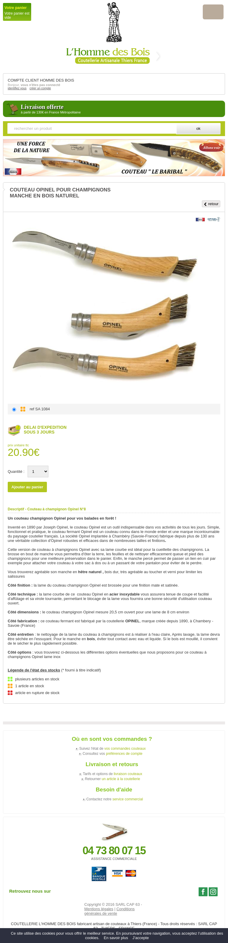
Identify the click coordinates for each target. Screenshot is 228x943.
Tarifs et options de (112, 774)
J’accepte (140, 938)
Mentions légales (98, 909)
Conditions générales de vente (109, 911)
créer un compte (40, 88)
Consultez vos (112, 754)
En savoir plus (116, 938)
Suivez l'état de (112, 748)
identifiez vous (17, 88)
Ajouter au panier (27, 487)
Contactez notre (114, 799)
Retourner (112, 779)
